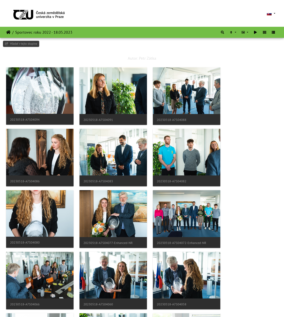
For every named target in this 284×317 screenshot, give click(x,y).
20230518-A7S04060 (163, 234)
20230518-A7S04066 (94, 234)
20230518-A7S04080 (163, 175)
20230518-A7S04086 (233, 117)
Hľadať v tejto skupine (21, 43)
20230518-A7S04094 (25, 117)
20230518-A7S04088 (163, 117)
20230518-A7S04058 (233, 234)
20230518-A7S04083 (25, 176)
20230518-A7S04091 (94, 117)
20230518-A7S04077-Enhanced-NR (243, 176)
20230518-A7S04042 (163, 293)
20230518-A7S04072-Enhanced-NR (35, 234)
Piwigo (164, 309)
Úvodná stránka (8, 32)
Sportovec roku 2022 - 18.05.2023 (43, 32)
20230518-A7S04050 (94, 293)
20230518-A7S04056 (25, 293)
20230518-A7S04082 (94, 176)
